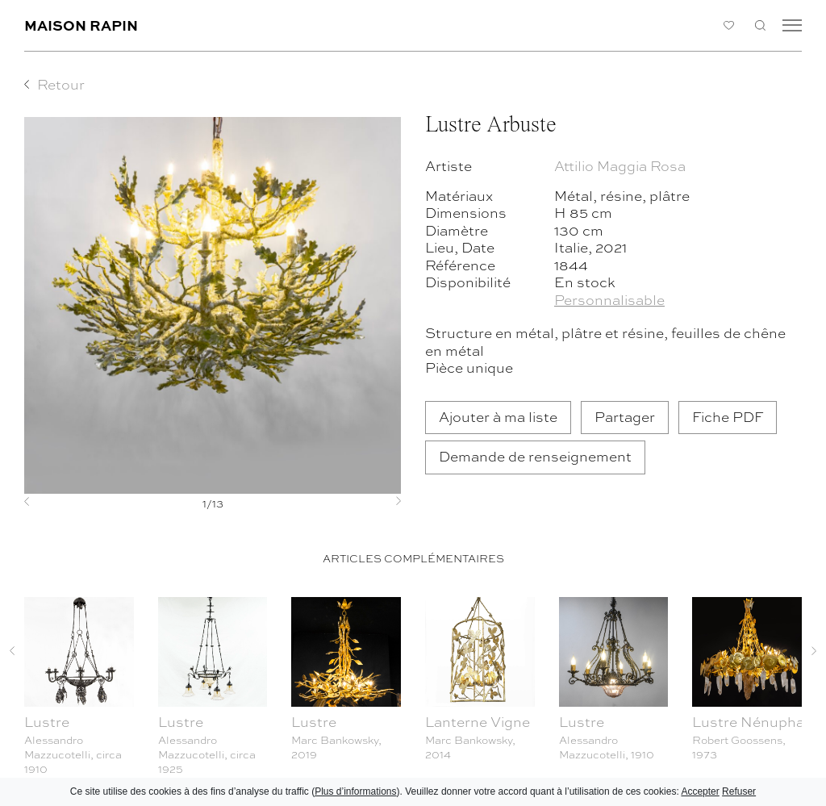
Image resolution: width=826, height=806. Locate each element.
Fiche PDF (727, 416)
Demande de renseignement (535, 456)
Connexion (697, 25)
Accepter (700, 791)
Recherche (760, 25)
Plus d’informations (355, 791)
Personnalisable (609, 299)
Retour (61, 84)
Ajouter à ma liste (498, 416)
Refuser (739, 791)
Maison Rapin (81, 25)
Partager (624, 416)
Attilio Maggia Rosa (620, 166)
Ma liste (729, 25)
